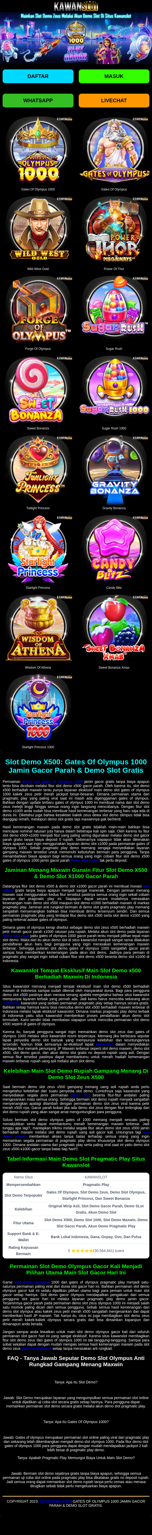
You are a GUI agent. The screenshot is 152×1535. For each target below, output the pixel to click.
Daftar (37, 76)
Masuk (114, 76)
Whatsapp (38, 100)
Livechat (114, 100)
